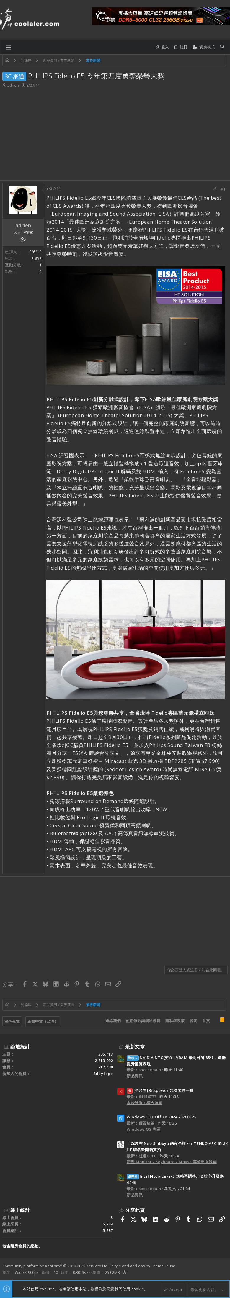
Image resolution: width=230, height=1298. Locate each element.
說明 (193, 1020)
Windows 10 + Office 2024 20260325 (161, 1117)
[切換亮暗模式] (203, 47)
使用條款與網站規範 (143, 1020)
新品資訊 (135, 1076)
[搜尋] (222, 47)
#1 (223, 189)
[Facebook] (225, 1269)
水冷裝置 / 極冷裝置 (144, 1102)
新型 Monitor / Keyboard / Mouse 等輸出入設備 (172, 1161)
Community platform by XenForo (55, 1265)
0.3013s (79, 1272)
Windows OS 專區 (144, 1129)
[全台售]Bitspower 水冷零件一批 (160, 1090)
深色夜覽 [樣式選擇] (12, 1021)
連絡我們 (113, 1020)
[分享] (214, 189)
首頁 (206, 1020)
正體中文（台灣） (42, 1021)
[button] (8, 47)
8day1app (103, 1073)
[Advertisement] (115, 136)
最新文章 (135, 1046)
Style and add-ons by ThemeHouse (143, 1265)
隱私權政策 (175, 1020)
